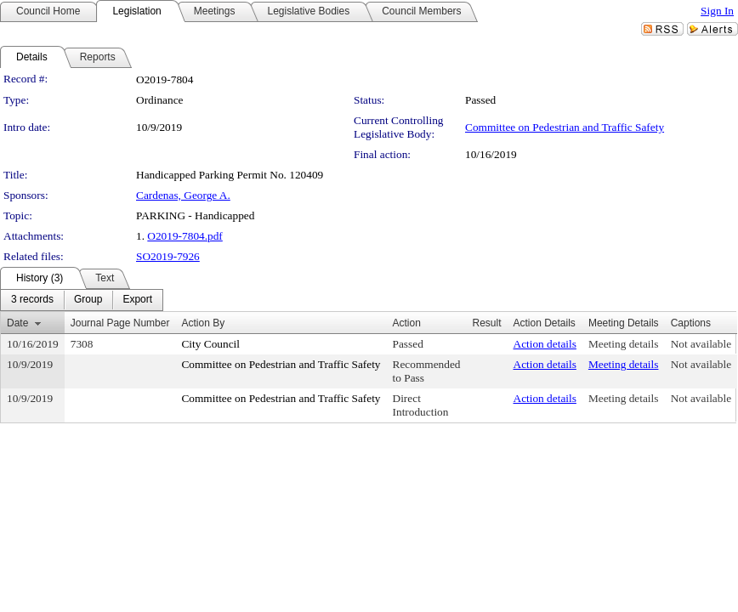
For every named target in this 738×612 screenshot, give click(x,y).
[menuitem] (32, 300)
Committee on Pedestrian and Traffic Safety (564, 127)
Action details (545, 343)
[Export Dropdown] (137, 300)
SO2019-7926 (168, 256)
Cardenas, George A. (183, 195)
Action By (202, 323)
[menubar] (81, 300)
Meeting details (623, 343)
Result (486, 323)
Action (407, 323)
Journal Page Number (120, 323)
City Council (210, 343)
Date (17, 323)
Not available (701, 343)
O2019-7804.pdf (184, 236)
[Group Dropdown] (88, 300)
